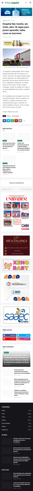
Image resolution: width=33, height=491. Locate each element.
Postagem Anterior (7, 189)
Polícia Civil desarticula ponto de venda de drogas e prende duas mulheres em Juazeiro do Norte (23, 146)
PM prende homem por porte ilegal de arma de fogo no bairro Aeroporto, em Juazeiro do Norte (9, 169)
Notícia (13, 20)
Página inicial (6, 20)
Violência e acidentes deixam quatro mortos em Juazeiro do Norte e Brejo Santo (21, 393)
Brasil (16, 410)
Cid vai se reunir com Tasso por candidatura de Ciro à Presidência (22, 440)
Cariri (16, 414)
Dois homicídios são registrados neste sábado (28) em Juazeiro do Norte (22, 475)
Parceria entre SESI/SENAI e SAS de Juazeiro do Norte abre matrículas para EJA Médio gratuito (21, 460)
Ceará (16, 417)
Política (16, 426)
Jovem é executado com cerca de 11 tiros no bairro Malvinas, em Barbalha (21, 484)
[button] (2, 2)
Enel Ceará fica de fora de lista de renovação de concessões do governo (9, 145)
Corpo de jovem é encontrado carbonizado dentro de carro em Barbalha (22, 371)
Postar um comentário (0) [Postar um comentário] (16, 183)
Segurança (16, 430)
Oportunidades (15, 116)
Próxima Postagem (26, 189)
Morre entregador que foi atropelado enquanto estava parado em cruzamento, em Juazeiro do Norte (22, 382)
